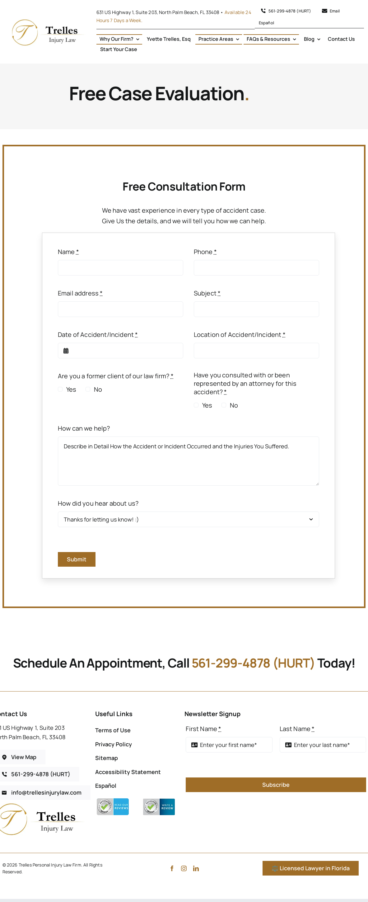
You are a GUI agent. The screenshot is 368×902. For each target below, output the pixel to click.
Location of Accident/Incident (240, 334)
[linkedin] (196, 868)
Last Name (297, 729)
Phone (205, 252)
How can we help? (84, 428)
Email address (80, 293)
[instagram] (184, 868)
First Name (203, 729)
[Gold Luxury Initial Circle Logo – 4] (47, 19)
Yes (71, 389)
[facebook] (172, 868)
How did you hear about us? (98, 503)
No (98, 389)
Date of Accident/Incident (98, 334)
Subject (207, 293)
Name (68, 252)
